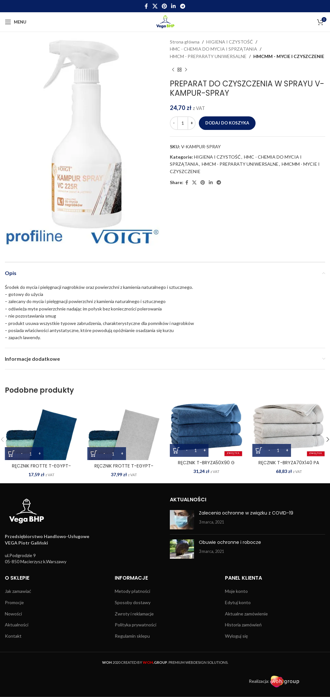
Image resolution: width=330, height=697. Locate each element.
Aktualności (16, 624)
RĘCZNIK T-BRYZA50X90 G (206, 462)
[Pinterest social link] (164, 6)
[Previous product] (173, 69)
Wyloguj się (236, 636)
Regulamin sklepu (132, 636)
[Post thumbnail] (182, 519)
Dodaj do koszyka (227, 122)
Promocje (14, 602)
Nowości (13, 613)
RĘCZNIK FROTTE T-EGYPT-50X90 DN (41, 469)
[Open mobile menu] (16, 21)
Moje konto (236, 591)
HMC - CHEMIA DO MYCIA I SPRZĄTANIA (213, 49)
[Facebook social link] (146, 6)
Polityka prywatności (135, 624)
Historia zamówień (243, 624)
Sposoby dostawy (132, 602)
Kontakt (13, 636)
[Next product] (186, 69)
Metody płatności (132, 591)
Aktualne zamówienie (246, 613)
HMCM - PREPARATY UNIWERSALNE (208, 56)
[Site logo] (165, 21)
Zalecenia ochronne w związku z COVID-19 (246, 513)
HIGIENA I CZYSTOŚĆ (229, 41)
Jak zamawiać (18, 591)
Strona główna (184, 41)
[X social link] (155, 6)
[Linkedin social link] (173, 6)
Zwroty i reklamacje (134, 613)
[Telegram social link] (182, 6)
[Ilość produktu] (183, 123)
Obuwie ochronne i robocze (230, 542)
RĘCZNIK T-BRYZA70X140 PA (288, 462)
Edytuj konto (238, 602)
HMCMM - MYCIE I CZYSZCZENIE (288, 56)
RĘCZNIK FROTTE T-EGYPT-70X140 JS (123, 469)
